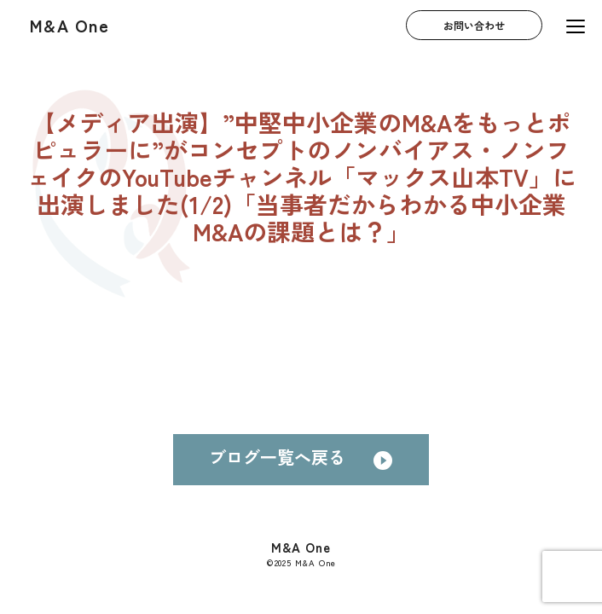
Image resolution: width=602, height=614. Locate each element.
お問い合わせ (474, 26)
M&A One (69, 25)
